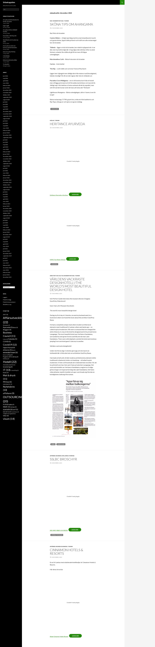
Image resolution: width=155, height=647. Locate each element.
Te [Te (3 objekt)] (9, 412)
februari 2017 (6, 265)
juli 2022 (5, 168)
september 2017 (7, 256)
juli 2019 (5, 239)
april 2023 (5, 147)
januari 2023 (6, 154)
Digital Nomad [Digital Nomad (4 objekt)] (9, 347)
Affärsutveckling (57, 535)
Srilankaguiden (9, 2)
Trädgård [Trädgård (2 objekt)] (6, 413)
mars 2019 (6, 246)
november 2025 (7, 92)
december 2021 (7, 180)
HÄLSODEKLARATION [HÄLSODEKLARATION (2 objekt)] (9, 364)
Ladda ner (75, 194)
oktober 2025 (6, 95)
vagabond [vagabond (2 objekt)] (12, 413)
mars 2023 (6, 149)
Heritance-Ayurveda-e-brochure (59, 195)
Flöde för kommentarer (9, 302)
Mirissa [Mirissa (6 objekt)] (7, 382)
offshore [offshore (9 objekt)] (8, 393)
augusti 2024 (6, 118)
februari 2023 (6, 151)
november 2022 (7, 159)
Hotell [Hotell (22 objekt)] (10, 361)
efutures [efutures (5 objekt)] (7, 350)
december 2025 (7, 90)
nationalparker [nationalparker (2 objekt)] (7, 384)
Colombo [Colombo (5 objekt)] (12, 339)
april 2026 (5, 80)
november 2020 (7, 211)
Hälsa (52, 120)
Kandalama (61, 444)
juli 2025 (5, 102)
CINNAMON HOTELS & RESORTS (66, 551)
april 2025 (5, 109)
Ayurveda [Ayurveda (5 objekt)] (8, 327)
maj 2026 (5, 78)
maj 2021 (5, 196)
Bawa (53, 444)
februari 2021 (6, 204)
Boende (58, 546)
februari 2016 (6, 272)
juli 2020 (5, 220)
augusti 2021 (6, 189)
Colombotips (6, 56)
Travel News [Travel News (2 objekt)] (15, 411)
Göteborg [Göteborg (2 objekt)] (6, 358)
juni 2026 (5, 76)
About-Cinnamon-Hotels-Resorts (59, 636)
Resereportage (58, 21)
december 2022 (7, 156)
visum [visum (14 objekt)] (9, 418)
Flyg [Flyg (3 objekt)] (10, 355)
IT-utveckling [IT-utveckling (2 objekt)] (14, 370)
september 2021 (7, 187)
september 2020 (7, 215)
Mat (51, 21)
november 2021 (7, 182)
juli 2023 (5, 140)
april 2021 (5, 199)
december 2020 (7, 208)
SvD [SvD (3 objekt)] (5, 412)
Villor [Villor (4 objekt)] (6, 416)
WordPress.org (7, 304)
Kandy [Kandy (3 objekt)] (6, 372)
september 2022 (7, 163)
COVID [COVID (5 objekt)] (7, 342)
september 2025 (7, 97)
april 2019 (5, 244)
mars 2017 (6, 263)
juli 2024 (5, 121)
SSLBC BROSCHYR (63, 459)
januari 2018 (6, 251)
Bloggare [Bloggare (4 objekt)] (7, 330)
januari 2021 (6, 206)
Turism (66, 21)
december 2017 (7, 253)
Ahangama (55, 109)
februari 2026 (6, 85)
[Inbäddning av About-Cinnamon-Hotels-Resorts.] (73, 602)
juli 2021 (5, 192)
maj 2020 (5, 225)
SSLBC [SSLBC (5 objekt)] (6, 407)
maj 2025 (5, 106)
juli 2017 (5, 258)
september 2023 (7, 137)
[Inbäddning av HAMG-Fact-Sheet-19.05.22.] (73, 225)
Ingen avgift (6, 25)
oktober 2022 (6, 161)
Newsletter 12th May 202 (9, 35)
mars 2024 (6, 128)
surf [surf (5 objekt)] (15, 409)
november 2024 (7, 114)
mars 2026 (6, 83)
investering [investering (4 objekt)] (8, 367)
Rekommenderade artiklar (10, 60)
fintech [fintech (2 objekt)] (5, 354)
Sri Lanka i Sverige (68, 455)
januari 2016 (6, 275)
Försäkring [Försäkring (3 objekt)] (14, 357)
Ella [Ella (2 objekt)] (13, 350)
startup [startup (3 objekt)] (13, 407)
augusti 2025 (6, 99)
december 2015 (7, 277)
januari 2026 (6, 88)
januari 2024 (6, 133)
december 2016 (7, 267)
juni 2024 (5, 123)
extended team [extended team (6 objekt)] (10, 352)
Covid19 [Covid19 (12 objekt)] (10, 344)
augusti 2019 (6, 237)
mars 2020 (6, 227)
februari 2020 (6, 230)
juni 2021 (5, 194)
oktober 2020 (6, 213)
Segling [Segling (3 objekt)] (11, 404)
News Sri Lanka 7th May (9, 51)
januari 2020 (6, 232)
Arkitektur (54, 275)
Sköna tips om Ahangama (71, 24)
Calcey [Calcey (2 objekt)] (5, 339)
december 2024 (7, 111)
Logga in (5, 297)
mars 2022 (6, 173)
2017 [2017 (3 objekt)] (5, 314)
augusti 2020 (6, 218)
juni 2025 (5, 104)
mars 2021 (6, 201)
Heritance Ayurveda (67, 124)
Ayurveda (54, 264)
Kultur (61, 275)
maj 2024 (5, 125)
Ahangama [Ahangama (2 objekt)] (6, 325)
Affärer (52, 455)
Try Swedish (6, 64)
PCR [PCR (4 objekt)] (5, 404)
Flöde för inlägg (7, 299)
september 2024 (7, 116)
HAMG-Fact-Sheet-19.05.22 (57, 259)
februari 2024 (6, 130)
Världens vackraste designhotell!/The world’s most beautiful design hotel (70, 284)
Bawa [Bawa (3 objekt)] (15, 327)
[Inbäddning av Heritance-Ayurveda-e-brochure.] (73, 161)
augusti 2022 (6, 166)
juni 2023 (5, 142)
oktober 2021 (6, 185)
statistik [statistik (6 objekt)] (7, 409)
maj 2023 (5, 144)
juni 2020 (5, 222)
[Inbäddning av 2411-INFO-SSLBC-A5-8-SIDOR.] (73, 496)
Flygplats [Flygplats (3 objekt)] (6, 357)
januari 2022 (6, 177)
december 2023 (7, 135)
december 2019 (7, 234)
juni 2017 (5, 260)
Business (59, 455)
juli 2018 (5, 248)
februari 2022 (6, 175)
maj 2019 (5, 241)
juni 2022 (5, 170)
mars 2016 (6, 270)
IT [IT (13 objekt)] (6, 369)
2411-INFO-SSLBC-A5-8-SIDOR (59, 530)
